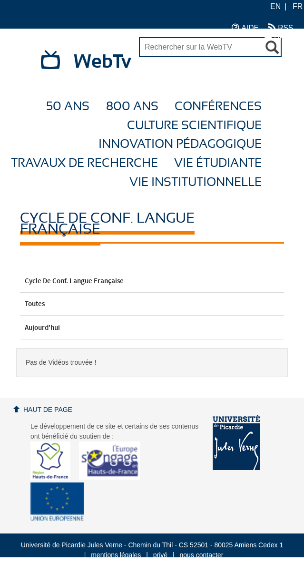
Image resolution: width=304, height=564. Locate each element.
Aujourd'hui (152, 328)
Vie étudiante (218, 163)
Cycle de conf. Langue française (152, 281)
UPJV (279, 36)
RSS (280, 27)
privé (160, 555)
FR (298, 6)
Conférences (218, 107)
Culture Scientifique (194, 126)
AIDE (245, 27)
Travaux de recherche (84, 163)
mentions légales (116, 555)
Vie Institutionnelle (195, 182)
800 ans (132, 107)
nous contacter (201, 555)
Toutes (152, 304)
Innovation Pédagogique (180, 144)
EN (275, 6)
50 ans (67, 107)
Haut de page (47, 409)
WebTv (102, 62)
